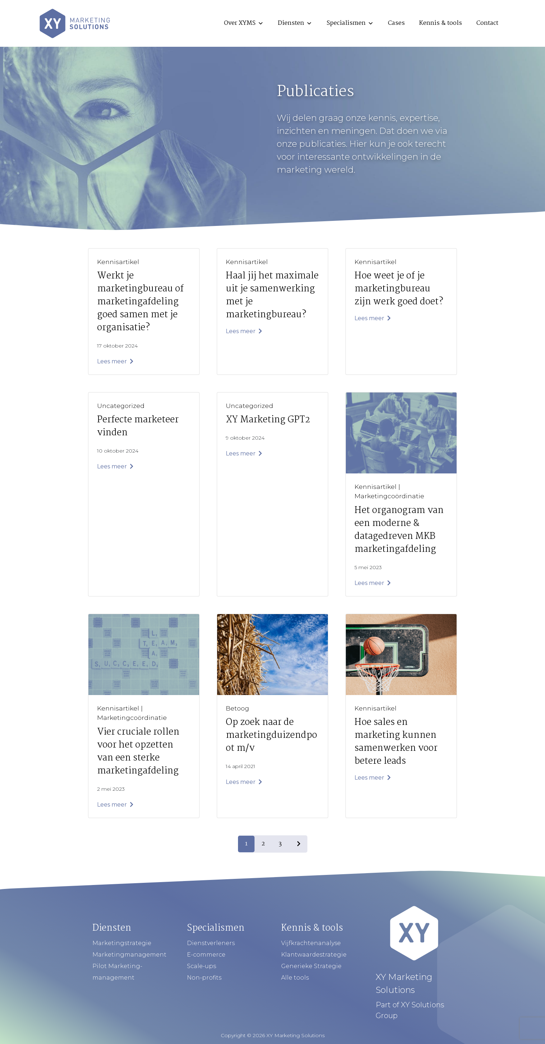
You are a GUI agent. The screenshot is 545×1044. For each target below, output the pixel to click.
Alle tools (295, 977)
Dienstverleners (211, 943)
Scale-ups (201, 966)
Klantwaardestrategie (314, 954)
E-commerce (206, 954)
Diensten (295, 23)
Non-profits (204, 977)
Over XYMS (244, 23)
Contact (487, 23)
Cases (396, 23)
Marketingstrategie (121, 943)
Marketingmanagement (129, 954)
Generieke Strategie (311, 966)
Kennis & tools (440, 23)
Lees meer (115, 361)
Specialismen (350, 23)
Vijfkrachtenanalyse (311, 943)
